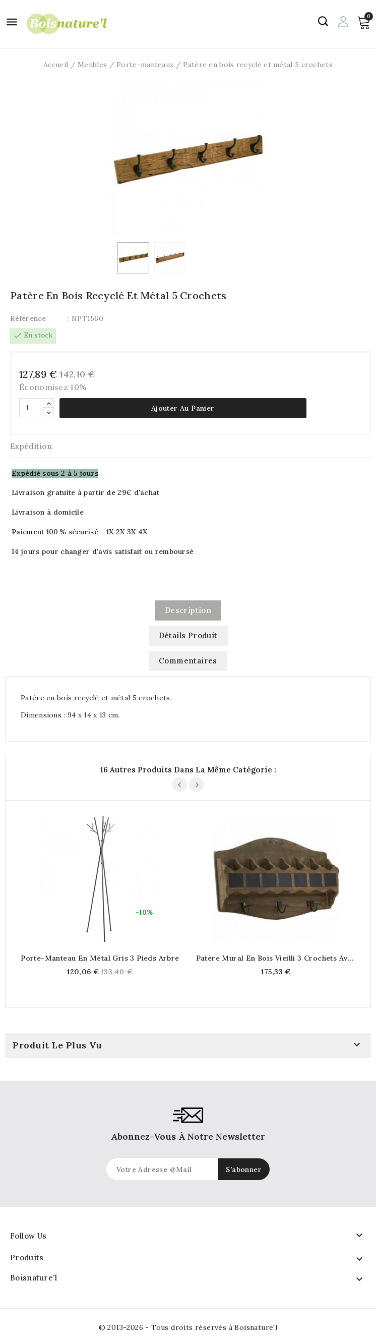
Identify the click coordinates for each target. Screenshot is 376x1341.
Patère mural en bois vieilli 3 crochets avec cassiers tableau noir (276, 958)
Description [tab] (188, 610)
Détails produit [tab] (188, 635)
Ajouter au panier (183, 408)
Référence (28, 318)
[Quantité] (31, 407)
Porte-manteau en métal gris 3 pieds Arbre (100, 958)
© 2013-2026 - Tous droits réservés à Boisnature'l (188, 1327)
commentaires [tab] (188, 660)
